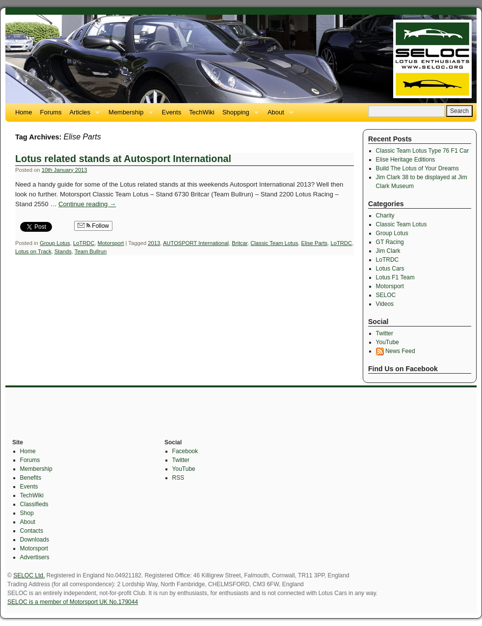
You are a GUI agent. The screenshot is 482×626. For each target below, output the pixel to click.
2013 (154, 243)
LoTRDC (84, 243)
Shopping (238, 115)
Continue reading (87, 204)
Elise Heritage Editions (405, 159)
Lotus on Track (33, 251)
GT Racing (390, 242)
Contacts (31, 530)
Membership (129, 115)
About (279, 115)
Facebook (185, 451)
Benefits (30, 477)
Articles (82, 115)
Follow (93, 225)
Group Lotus (55, 243)
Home (23, 112)
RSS (178, 477)
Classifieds (34, 504)
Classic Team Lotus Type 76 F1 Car (422, 150)
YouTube (387, 342)
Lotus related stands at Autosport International (123, 158)
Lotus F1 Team (395, 277)
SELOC (386, 295)
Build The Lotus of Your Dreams (417, 168)
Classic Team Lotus (274, 243)
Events (172, 112)
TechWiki (201, 112)
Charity (385, 215)
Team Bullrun (91, 251)
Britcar (239, 243)
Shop (27, 513)
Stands (63, 251)
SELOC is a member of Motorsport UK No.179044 (72, 602)
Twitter (384, 333)
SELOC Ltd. (29, 575)
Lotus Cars (390, 268)
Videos (385, 303)
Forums (51, 112)
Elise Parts (314, 243)
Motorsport (111, 243)
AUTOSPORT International (196, 243)
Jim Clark (388, 250)
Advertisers (35, 557)
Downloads (34, 539)
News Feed (395, 351)
